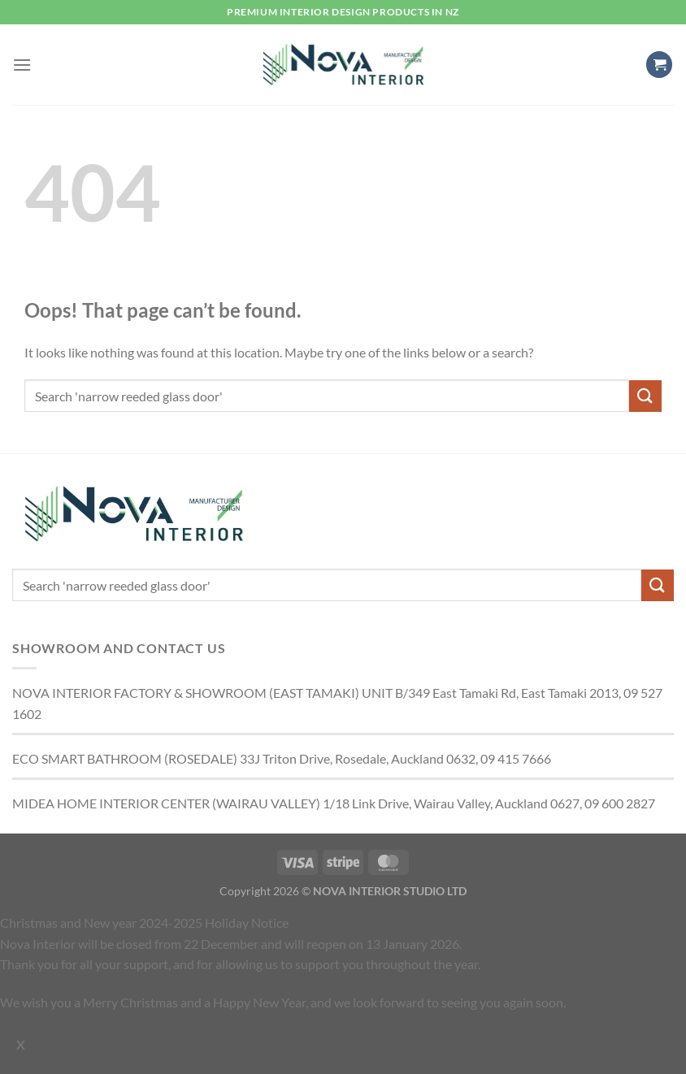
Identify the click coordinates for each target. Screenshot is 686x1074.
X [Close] (20, 1044)
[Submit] (645, 396)
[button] (22, 64)
